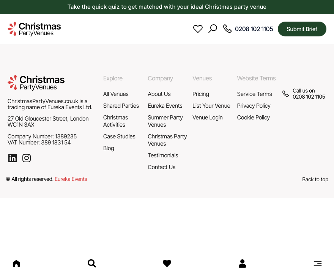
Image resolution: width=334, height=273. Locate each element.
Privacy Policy (254, 105)
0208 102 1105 (309, 97)
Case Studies (119, 136)
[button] (317, 263)
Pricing (200, 93)
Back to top (315, 179)
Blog (108, 148)
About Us (159, 93)
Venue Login (207, 117)
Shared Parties (121, 105)
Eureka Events (165, 105)
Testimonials (163, 155)
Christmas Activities (115, 121)
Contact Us (162, 167)
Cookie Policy (253, 117)
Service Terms (254, 93)
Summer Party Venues (165, 121)
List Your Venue (211, 105)
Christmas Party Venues (167, 140)
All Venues (116, 93)
